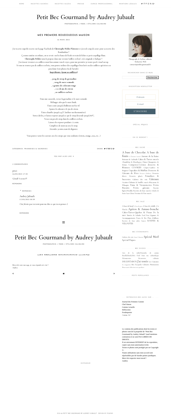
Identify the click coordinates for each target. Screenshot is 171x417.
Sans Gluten (130, 193)
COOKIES (136, 167)
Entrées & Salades (134, 215)
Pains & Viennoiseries (141, 185)
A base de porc (138, 206)
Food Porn (145, 215)
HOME (22, 4)
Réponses (26, 191)
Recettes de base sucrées (142, 191)
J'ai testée (142, 261)
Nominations (154, 265)
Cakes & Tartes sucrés (148, 159)
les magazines (126, 265)
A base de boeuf (128, 206)
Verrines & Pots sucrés (143, 193)
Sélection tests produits (137, 267)
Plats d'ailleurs (153, 218)
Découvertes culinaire (148, 258)
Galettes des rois (139, 179)
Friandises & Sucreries (36, 149)
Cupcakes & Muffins (138, 170)
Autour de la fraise (150, 156)
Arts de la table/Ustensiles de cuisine (140, 253)
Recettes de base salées (131, 221)
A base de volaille (149, 206)
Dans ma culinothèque (150, 256)
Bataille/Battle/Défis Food (131, 256)
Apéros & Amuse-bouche (143, 209)
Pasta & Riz (141, 218)
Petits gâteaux (141, 187)
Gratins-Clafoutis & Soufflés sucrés (135, 182)
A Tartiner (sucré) (135, 156)
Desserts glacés (135, 176)
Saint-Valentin (138, 237)
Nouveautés (126, 267)
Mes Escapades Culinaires (140, 265)
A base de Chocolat (134, 152)
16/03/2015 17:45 (20, 174)
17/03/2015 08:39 (27, 199)
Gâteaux (154, 179)
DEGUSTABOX (129, 261)
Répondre (17, 184)
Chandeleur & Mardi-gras (132, 162)
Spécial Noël (151, 237)
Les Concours (154, 261)
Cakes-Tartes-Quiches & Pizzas (137, 212)
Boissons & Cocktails (130, 159)
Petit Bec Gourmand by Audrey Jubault (85, 17)
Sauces (143, 221)
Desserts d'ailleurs (145, 173)
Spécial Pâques (128, 240)
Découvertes (126, 258)
